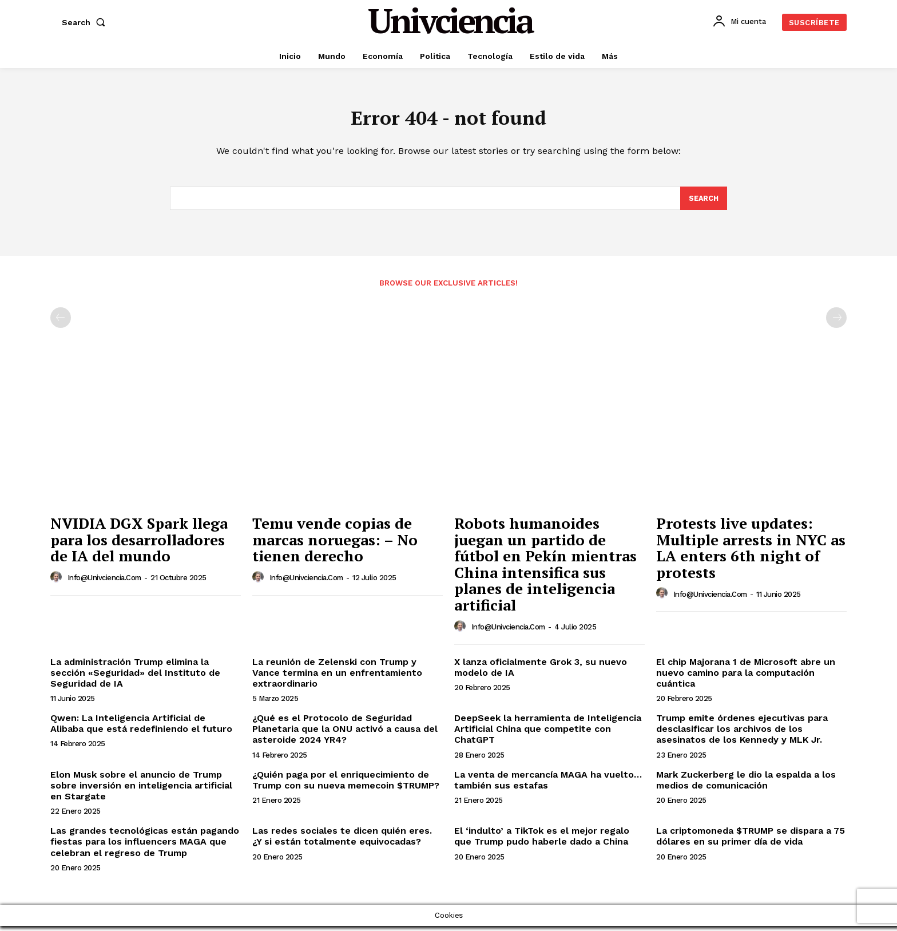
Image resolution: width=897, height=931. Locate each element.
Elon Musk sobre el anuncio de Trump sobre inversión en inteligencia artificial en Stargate (141, 790)
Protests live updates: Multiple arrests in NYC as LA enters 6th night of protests (751, 553)
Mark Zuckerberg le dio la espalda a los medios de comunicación (746, 785)
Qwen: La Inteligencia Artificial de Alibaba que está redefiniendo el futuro (141, 729)
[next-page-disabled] (836, 323)
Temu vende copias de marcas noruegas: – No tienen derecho (335, 545)
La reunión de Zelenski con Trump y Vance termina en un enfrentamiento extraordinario (337, 677)
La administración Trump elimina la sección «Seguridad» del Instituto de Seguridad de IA (135, 677)
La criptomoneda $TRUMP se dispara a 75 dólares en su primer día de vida (750, 842)
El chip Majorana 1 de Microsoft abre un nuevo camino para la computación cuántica (745, 677)
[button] (86, 22)
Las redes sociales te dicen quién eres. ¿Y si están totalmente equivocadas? (342, 842)
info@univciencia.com (104, 583)
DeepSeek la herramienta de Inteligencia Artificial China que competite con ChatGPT (547, 734)
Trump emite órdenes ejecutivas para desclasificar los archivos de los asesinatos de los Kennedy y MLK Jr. (742, 734)
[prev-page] (60, 323)
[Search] (703, 203)
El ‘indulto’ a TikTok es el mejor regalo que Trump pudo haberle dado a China (541, 842)
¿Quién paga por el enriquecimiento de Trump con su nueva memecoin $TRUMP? (345, 785)
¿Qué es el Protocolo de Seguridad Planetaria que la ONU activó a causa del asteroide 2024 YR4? (345, 734)
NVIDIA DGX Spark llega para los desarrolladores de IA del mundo (139, 545)
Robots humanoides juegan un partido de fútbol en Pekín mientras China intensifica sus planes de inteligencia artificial (545, 569)
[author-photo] (57, 582)
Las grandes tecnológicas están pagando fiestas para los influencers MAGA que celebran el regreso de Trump (144, 847)
